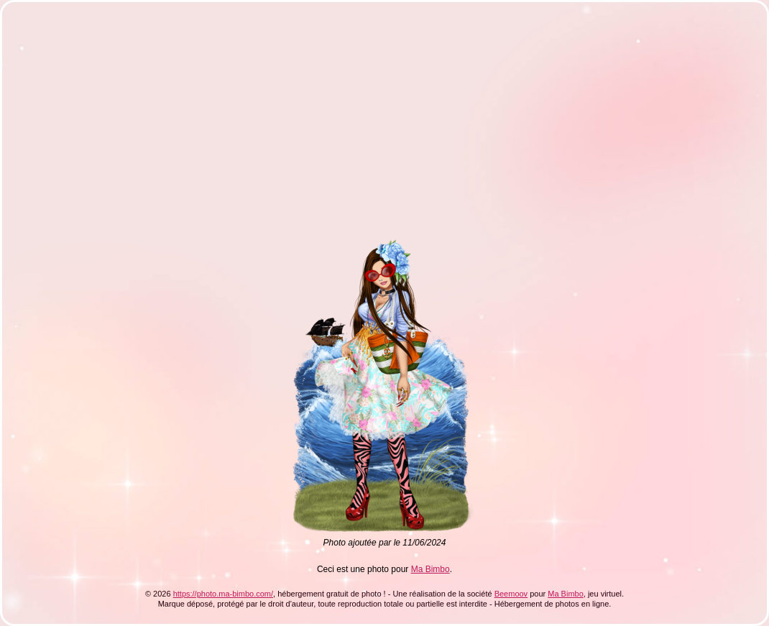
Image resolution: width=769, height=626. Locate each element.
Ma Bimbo (430, 569)
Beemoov (511, 593)
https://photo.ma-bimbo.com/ (223, 593)
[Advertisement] (227, 117)
